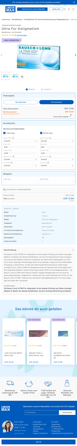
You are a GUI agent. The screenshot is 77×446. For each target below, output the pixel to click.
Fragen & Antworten (40, 433)
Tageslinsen (55, 424)
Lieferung (36, 427)
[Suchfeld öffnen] (64, 9)
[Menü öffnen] (2, 9)
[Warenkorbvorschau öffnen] (73, 9)
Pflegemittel (55, 431)
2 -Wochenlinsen (57, 429)
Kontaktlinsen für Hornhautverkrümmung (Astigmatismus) (46, 19)
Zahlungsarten (38, 429)
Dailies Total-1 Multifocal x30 (36, 354)
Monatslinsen (56, 427)
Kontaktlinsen (17, 19)
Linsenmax (6, 19)
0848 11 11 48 (19, 427)
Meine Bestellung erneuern (32, 9)
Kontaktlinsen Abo (39, 424)
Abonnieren (67, 412)
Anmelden (56, 9)
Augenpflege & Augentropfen (62, 433)
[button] (69, 9)
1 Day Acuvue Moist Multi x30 (13, 354)
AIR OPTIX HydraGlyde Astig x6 (62, 355)
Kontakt (35, 431)
